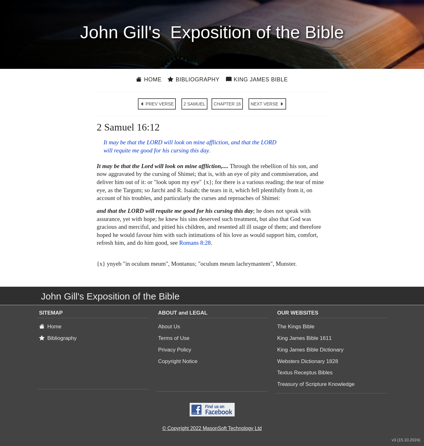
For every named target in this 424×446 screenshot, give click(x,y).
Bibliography (193, 79)
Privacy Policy (174, 350)
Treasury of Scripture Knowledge (316, 384)
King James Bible (257, 79)
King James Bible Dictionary (310, 350)
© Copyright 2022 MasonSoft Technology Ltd (212, 428)
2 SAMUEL (194, 103)
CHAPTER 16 (227, 103)
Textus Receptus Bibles (305, 373)
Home (148, 79)
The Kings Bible (296, 327)
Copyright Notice (178, 361)
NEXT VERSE (267, 103)
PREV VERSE (157, 103)
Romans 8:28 (195, 242)
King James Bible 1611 (304, 338)
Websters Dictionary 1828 (307, 361)
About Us (169, 327)
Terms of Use (174, 338)
